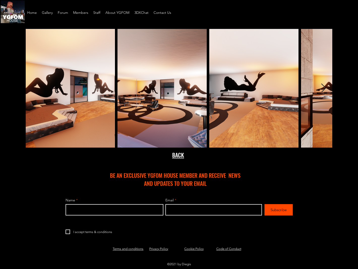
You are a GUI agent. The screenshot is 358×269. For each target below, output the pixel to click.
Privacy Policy (158, 249)
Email (169, 200)
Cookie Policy (194, 249)
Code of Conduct (228, 249)
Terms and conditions (128, 249)
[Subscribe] (278, 209)
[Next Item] (323, 88)
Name (70, 200)
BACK (178, 155)
